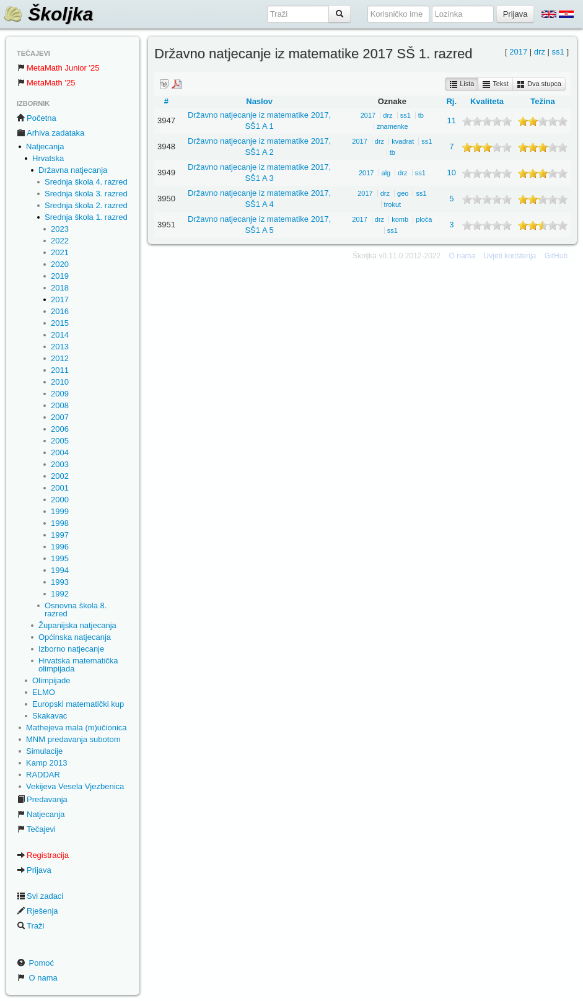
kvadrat (403, 141)
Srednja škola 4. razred (86, 181)
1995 (60, 558)
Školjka (48, 14)
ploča (424, 219)
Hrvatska (48, 158)
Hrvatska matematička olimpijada (78, 664)
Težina (542, 101)
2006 (60, 429)
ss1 (558, 51)
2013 (60, 346)
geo (402, 193)
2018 (60, 287)
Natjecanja (45, 146)
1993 (60, 582)
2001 (60, 487)
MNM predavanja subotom (73, 739)
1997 (60, 535)
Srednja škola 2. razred (86, 205)
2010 (60, 382)
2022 (60, 240)
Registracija (43, 855)
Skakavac (49, 715)
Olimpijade (51, 680)
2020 (60, 264)
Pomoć (35, 963)
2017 (60, 299)
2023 (60, 229)
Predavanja (42, 799)
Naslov (259, 101)
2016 (60, 311)
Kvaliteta (487, 101)
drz (539, 51)
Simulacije (44, 751)
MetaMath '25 (46, 82)
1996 (60, 546)
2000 (60, 499)
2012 (60, 358)
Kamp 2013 (47, 762)
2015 (60, 323)
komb (400, 219)
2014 (60, 334)
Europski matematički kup (78, 704)
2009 (60, 393)
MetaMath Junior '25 (58, 67)
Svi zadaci (40, 896)
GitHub (556, 255)
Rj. (451, 101)
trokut (392, 204)
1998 (60, 523)
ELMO (43, 692)
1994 (60, 570)
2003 (60, 464)
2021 (60, 252)
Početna (36, 118)
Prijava (34, 870)
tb (421, 115)
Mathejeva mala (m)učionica (76, 727)
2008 (60, 405)
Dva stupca (539, 84)
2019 (60, 276)
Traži (30, 925)
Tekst (495, 84)
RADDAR (43, 774)
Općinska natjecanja (74, 637)
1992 (60, 593)
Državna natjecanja (72, 170)
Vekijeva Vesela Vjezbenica (75, 786)
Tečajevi (36, 829)
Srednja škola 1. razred (86, 217)
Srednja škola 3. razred (86, 193)
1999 (60, 511)
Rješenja (37, 911)
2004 (60, 452)
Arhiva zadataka (50, 133)
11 (451, 120)
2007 (60, 417)
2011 (60, 370)
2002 (60, 476)
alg (386, 173)
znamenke (392, 126)
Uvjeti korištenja (510, 255)
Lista (461, 84)
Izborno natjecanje (71, 648)
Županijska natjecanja (77, 625)
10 (451, 172)
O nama (37, 977)
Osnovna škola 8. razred (76, 609)
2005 (60, 440)
